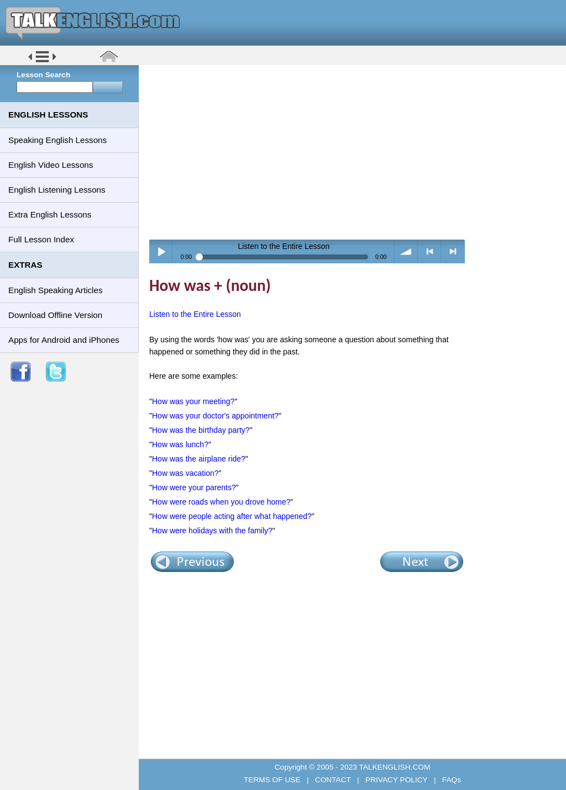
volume (406, 251)
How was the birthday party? (201, 430)
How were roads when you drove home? (221, 501)
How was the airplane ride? (198, 458)
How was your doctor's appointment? (215, 415)
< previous (430, 251)
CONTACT (333, 780)
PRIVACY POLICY (396, 780)
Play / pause (161, 251)
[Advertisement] (356, 152)
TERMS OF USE (273, 780)
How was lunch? (180, 444)
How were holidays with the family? (212, 530)
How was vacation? (185, 473)
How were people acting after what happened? (232, 516)
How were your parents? (194, 487)
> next (453, 251)
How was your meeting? (193, 401)
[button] (42, 61)
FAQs (450, 780)
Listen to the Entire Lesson (195, 314)
